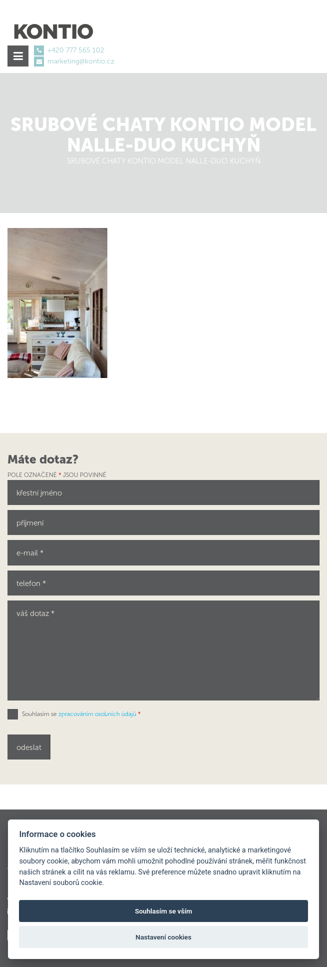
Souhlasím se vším (163, 911)
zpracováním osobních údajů (97, 714)
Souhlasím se (81, 714)
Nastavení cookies (164, 937)
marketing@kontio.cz (80, 61)
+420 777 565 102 (75, 50)
